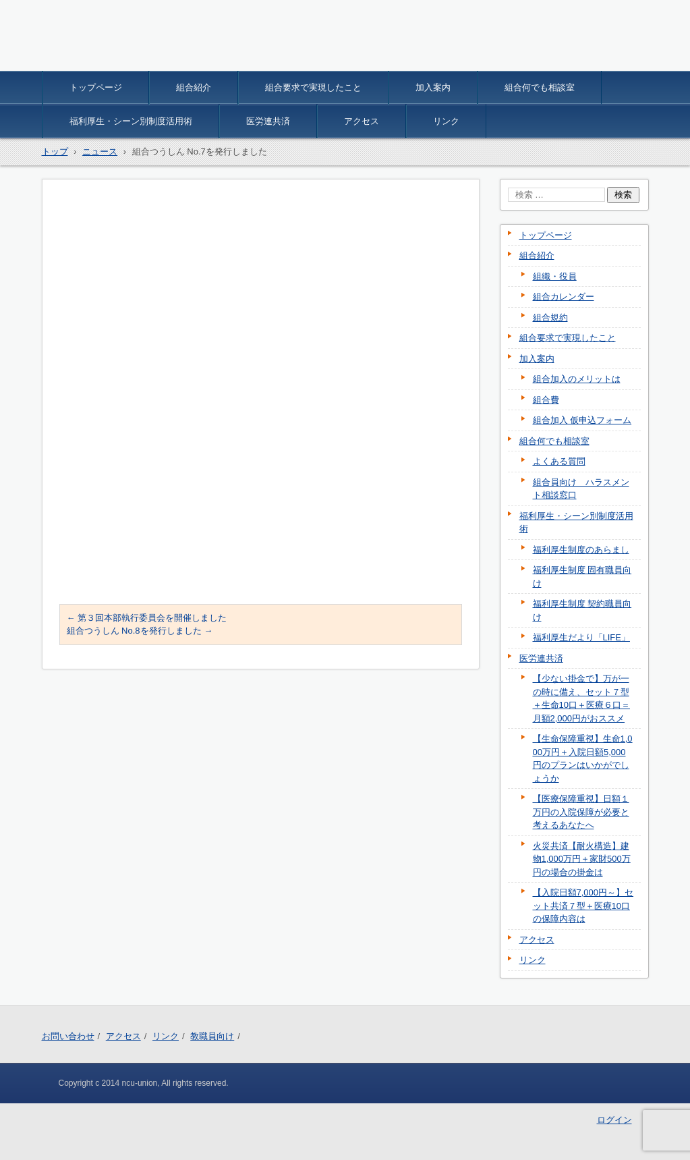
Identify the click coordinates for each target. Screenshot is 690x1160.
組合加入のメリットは (577, 379)
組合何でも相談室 (540, 87)
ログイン (614, 1120)
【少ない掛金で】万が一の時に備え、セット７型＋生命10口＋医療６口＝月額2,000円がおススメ (581, 698)
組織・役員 (555, 276)
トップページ (95, 87)
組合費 (546, 400)
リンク (446, 121)
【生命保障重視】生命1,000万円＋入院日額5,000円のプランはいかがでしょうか (583, 758)
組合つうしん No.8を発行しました (140, 631)
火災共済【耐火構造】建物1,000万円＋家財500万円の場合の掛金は (582, 859)
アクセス (361, 121)
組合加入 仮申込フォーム (582, 420)
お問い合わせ (68, 1036)
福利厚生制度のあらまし (581, 550)
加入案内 (433, 87)
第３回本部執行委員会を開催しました (147, 618)
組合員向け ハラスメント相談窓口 (581, 489)
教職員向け (212, 1036)
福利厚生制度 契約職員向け (582, 610)
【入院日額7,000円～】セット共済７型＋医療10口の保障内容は (583, 905)
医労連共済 (268, 121)
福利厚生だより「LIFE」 (581, 637)
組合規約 (550, 317)
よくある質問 (559, 461)
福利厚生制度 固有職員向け (582, 576)
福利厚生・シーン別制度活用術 (130, 121)
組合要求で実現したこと (313, 87)
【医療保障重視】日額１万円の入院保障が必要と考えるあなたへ (581, 812)
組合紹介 (193, 87)
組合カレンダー (563, 297)
